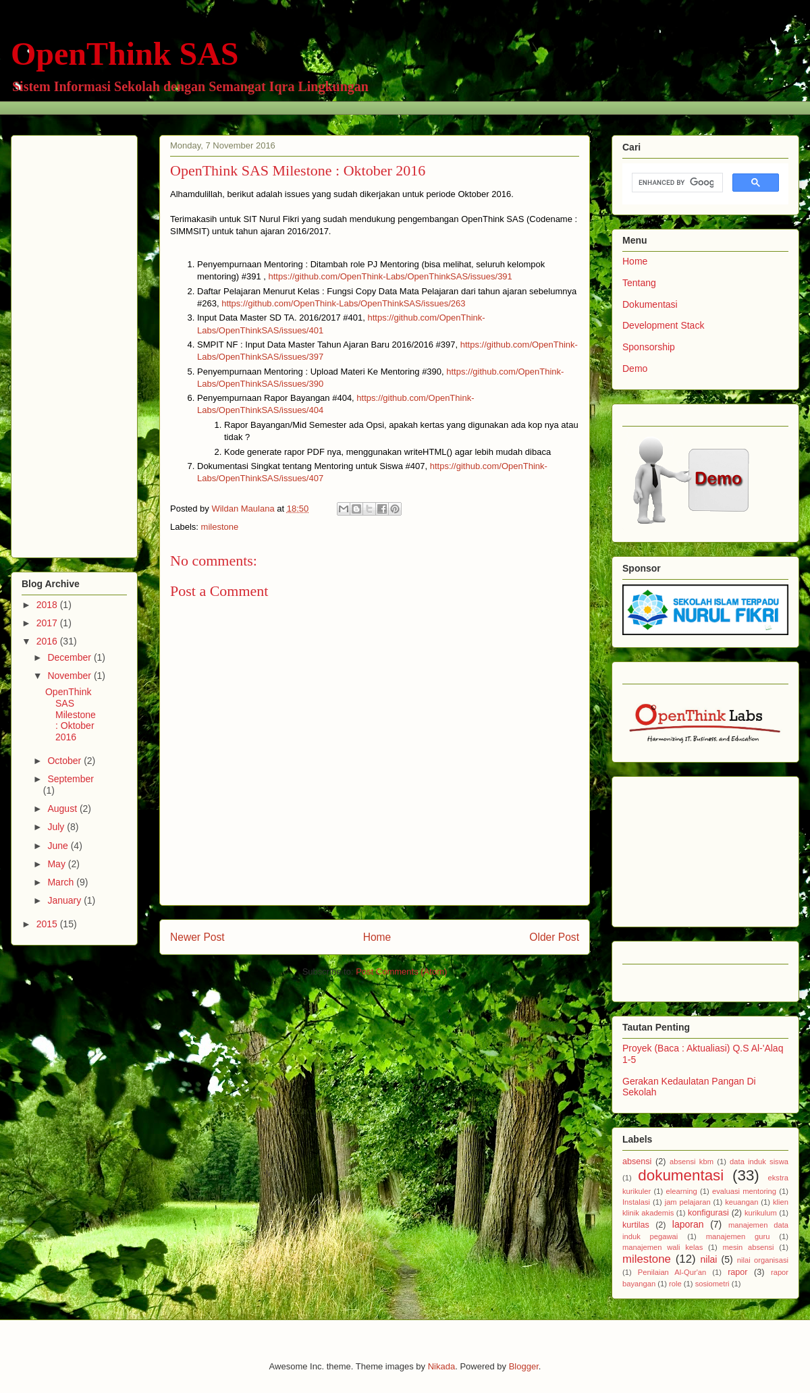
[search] (676, 183)
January (65, 900)
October (65, 760)
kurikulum (761, 1213)
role (675, 1284)
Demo (634, 368)
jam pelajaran (688, 1202)
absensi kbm (691, 1161)
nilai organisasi (762, 1260)
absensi (636, 1161)
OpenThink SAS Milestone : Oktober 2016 (70, 714)
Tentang (639, 282)
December (70, 657)
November (70, 675)
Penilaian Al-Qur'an (672, 1272)
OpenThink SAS (125, 54)
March (61, 882)
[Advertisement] (76, 342)
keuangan (741, 1202)
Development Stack (663, 325)
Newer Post (197, 937)
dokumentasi (681, 1175)
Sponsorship (648, 347)
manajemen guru (738, 1236)
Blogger (524, 1366)
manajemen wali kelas (662, 1247)
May (57, 863)
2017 (48, 623)
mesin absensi (748, 1247)
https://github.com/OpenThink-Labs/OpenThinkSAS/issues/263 (343, 303)
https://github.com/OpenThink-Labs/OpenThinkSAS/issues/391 (390, 276)
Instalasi (636, 1202)
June (58, 845)
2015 (48, 924)
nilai (708, 1259)
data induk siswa (759, 1161)
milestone (220, 527)
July (57, 826)
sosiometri (712, 1284)
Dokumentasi (650, 304)
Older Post (554, 937)
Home (377, 937)
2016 (48, 641)
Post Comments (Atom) (401, 971)
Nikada (441, 1366)
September (70, 778)
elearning (681, 1191)
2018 (48, 604)
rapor (737, 1272)
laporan (688, 1224)
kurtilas (635, 1225)
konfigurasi (708, 1213)
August (63, 808)
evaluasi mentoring (744, 1191)
